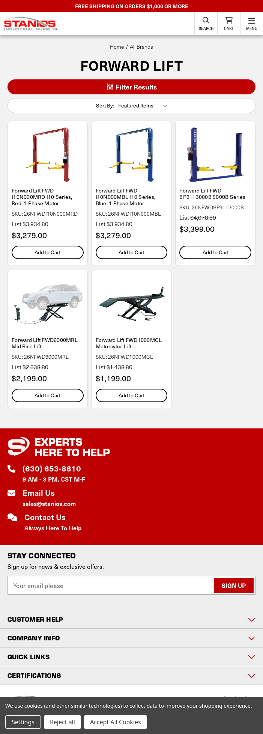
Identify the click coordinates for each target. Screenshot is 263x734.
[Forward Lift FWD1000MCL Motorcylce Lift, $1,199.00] (132, 303)
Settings (23, 722)
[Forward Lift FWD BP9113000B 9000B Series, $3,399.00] (215, 154)
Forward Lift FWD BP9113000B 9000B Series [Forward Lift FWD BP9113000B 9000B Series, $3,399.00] (212, 193)
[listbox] (144, 105)
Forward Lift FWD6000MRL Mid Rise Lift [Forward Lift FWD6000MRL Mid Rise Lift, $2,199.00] (45, 343)
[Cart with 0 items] (229, 23)
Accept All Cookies (115, 722)
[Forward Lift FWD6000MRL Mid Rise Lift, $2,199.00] (48, 303)
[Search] (206, 23)
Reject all (62, 722)
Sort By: (105, 105)
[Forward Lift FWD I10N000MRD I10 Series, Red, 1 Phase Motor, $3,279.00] (48, 154)
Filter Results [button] (132, 86)
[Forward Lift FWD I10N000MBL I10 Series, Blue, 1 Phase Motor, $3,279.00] (132, 154)
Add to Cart (47, 252)
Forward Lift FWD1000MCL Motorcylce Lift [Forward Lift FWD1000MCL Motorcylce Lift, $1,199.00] (129, 343)
